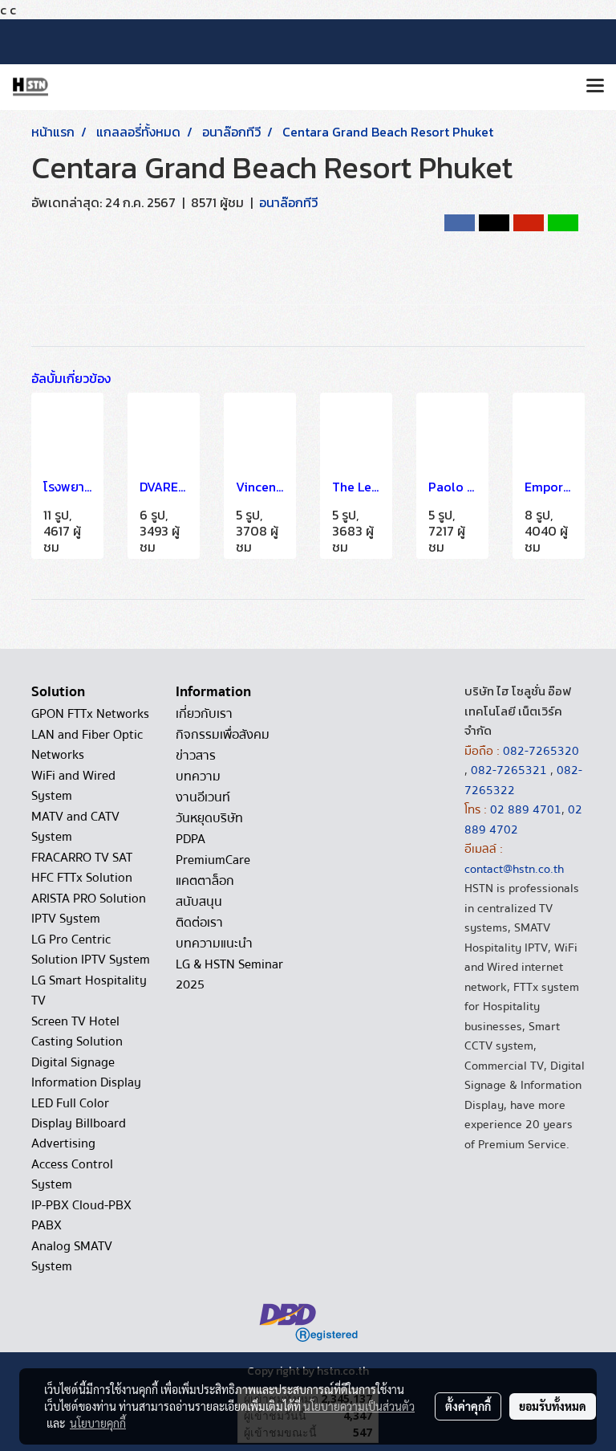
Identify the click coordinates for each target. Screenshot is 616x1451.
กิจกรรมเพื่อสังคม (223, 734)
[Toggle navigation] (595, 86)
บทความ (198, 776)
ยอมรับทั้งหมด (552, 1406)
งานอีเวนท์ (203, 797)
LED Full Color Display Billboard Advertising (78, 1123)
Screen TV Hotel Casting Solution (77, 1031)
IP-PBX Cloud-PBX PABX (81, 1215)
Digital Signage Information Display (86, 1072)
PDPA (190, 839)
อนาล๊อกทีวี (288, 202)
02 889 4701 (525, 809)
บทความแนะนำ (214, 943)
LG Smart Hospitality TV (89, 990)
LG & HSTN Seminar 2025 (229, 974)
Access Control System (72, 1174)
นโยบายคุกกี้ (98, 1423)
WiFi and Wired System (73, 785)
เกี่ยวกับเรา (204, 713)
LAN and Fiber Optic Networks (87, 744)
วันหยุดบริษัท (209, 818)
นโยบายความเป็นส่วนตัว (359, 1406)
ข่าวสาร (196, 755)
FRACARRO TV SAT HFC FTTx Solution (81, 867)
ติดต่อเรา (199, 922)
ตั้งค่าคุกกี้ (468, 1406)
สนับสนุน (199, 901)
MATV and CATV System (75, 826)
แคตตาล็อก (205, 880)
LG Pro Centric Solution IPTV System (90, 949)
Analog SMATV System (71, 1256)
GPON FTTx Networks (90, 713)
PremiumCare (213, 860)
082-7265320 (541, 750)
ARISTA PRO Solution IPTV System (88, 908)
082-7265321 (509, 770)
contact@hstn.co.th (514, 868)
